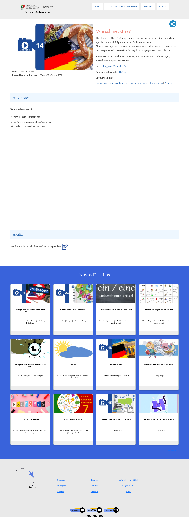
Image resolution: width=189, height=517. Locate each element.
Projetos (60, 491)
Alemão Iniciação (139, 83)
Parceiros (94, 491)
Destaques (60, 480)
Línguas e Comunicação (114, 66)
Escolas (94, 480)
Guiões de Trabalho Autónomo (122, 6)
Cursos (162, 6)
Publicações (61, 486)
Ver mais (171, 450)
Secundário (101, 83)
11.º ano (122, 72)
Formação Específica (119, 83)
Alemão (168, 83)
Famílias (94, 486)
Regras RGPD (128, 486)
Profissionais (156, 83)
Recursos (148, 6)
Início (97, 6)
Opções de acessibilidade (128, 480)
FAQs (128, 491)
